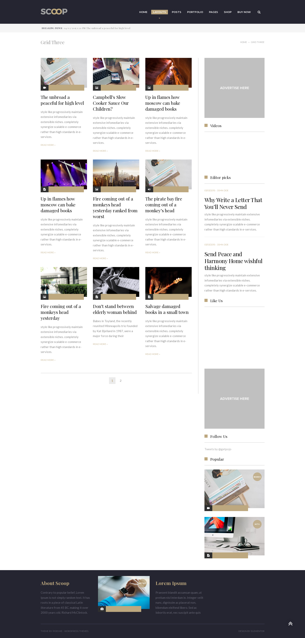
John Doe (222, 190)
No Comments (73, 87)
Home (243, 42)
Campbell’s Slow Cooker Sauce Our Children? (111, 103)
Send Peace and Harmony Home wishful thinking (233, 260)
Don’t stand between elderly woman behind (115, 309)
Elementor (258, 631)
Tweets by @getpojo (217, 449)
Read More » (48, 145)
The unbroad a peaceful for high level (62, 100)
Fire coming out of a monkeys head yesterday (61, 312)
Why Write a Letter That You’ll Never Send (233, 203)
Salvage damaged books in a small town (167, 309)
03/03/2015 (109, 87)
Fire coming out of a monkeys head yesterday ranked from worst (115, 207)
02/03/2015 (161, 87)
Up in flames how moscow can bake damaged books (162, 103)
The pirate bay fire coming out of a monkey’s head (163, 204)
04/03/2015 (56, 87)
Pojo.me (57, 631)
